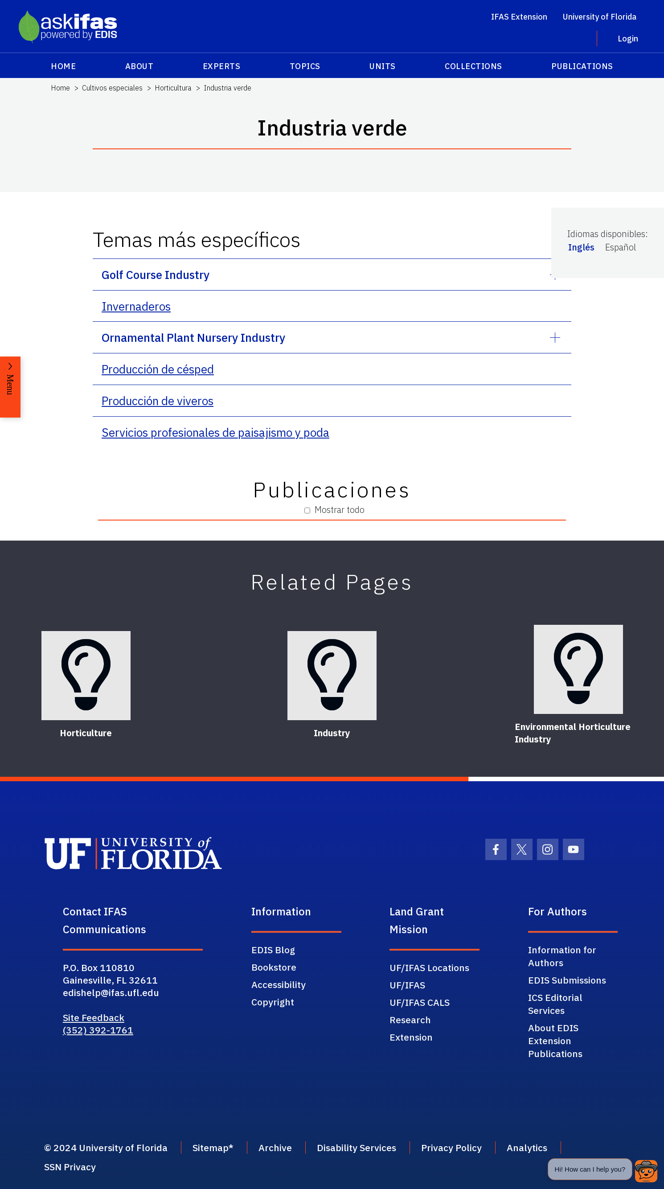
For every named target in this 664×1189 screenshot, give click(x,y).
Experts (222, 66)
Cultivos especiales (112, 87)
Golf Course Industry (155, 274)
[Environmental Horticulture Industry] (578, 669)
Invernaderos (136, 306)
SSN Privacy (70, 1166)
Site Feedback (93, 1017)
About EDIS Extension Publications (555, 1040)
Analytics (527, 1147)
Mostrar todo (334, 510)
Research (410, 1019)
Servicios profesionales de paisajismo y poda (215, 432)
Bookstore (273, 967)
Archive (275, 1147)
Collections (473, 66)
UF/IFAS (407, 985)
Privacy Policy (451, 1147)
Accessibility (278, 984)
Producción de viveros (157, 400)
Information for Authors (562, 956)
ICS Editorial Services (555, 1004)
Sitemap (211, 1147)
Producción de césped (158, 369)
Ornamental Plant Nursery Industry (193, 337)
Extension (411, 1037)
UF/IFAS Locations (429, 967)
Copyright (272, 1002)
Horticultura (173, 87)
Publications (582, 66)
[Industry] (332, 675)
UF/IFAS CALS (419, 1002)
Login (628, 38)
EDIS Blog (273, 949)
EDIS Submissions (567, 980)
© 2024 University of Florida (106, 1147)
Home (63, 66)
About (139, 66)
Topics (305, 66)
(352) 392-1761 (98, 1030)
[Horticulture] (86, 675)
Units (382, 66)
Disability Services (356, 1147)
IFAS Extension (519, 17)
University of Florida (599, 17)
